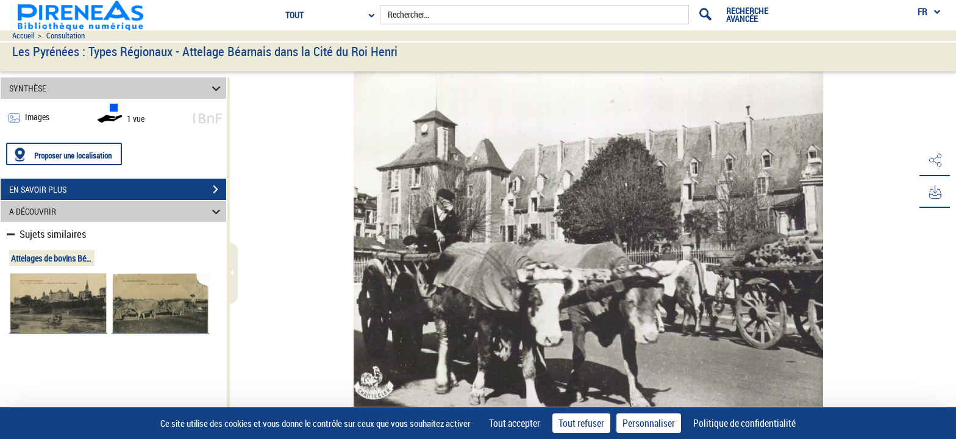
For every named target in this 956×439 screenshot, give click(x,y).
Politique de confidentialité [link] (744, 423)
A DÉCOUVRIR (116, 211)
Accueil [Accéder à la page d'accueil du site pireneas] (23, 35)
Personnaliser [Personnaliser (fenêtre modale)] (648, 423)
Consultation (65, 35)
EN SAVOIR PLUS (117, 189)
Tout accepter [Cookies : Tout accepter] (514, 423)
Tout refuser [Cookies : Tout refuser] (581, 423)
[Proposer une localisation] (64, 154)
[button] (934, 160)
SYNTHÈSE (116, 88)
